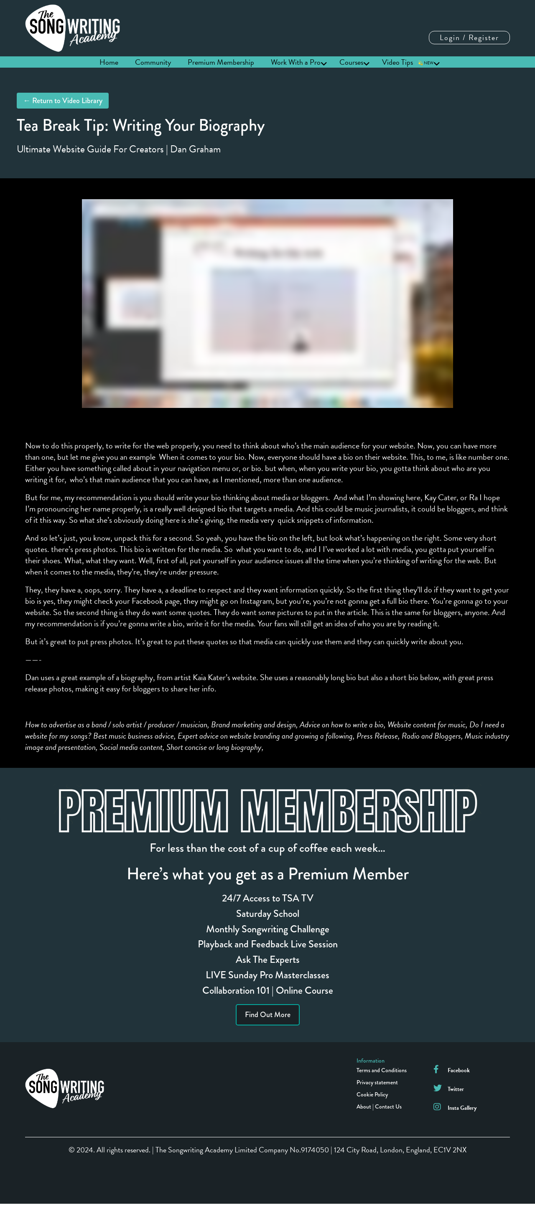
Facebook (459, 1070)
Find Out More (267, 1014)
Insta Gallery (462, 1108)
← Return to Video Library (62, 100)
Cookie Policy (372, 1094)
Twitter (456, 1089)
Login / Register (469, 37)
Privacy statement (377, 1082)
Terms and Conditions (382, 1070)
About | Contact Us (379, 1106)
